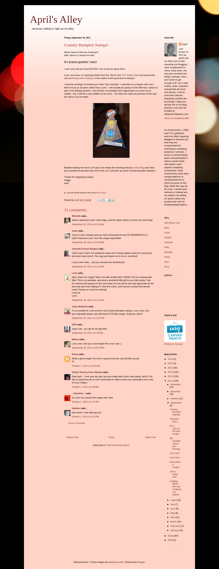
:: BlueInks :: (78, 393)
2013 (170, 372)
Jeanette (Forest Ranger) (85, 248)
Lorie (74, 273)
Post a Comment (76, 423)
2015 (170, 363)
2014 (170, 367)
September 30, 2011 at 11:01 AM (88, 266)
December (175, 384)
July (172, 504)
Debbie (167, 237)
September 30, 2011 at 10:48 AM (88, 242)
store (107, 170)
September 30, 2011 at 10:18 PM (88, 347)
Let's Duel (174, 457)
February (175, 526)
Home (112, 437)
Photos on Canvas (173, 344)
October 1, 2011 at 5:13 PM (85, 416)
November (175, 391)
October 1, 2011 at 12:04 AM (86, 366)
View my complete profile (176, 118)
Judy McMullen (80, 306)
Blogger (141, 562)
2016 (170, 359)
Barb (166, 227)
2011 (170, 380)
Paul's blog (101, 193)
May (172, 513)
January (174, 530)
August (174, 500)
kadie (75, 231)
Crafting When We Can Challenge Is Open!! (175, 488)
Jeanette (168, 242)
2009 (170, 540)
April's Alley (56, 19)
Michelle (76, 216)
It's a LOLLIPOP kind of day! (175, 430)
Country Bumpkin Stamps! (175, 412)
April (184, 44)
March (173, 521)
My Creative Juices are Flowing (175, 443)
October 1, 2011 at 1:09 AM (85, 387)
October (174, 398)
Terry (166, 266)
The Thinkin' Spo (130, 75)
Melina (75, 339)
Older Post (150, 437)
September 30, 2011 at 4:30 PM (87, 333)
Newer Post (72, 437)
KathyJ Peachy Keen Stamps (87, 372)
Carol (167, 232)
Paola (167, 257)
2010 (170, 535)
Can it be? (175, 453)
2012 (170, 376)
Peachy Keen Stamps (82, 78)
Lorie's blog (138, 167)
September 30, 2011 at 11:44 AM (88, 300)
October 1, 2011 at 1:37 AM (85, 401)
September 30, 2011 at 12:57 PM (88, 318)
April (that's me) (172, 223)
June (173, 508)
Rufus (75, 354)
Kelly (166, 247)
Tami (166, 262)
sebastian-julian (116, 562)
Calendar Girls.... (174, 420)
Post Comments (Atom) (118, 445)
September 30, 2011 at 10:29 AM (88, 224)
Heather (76, 408)
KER (74, 324)
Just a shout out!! (174, 474)
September (175, 402)
